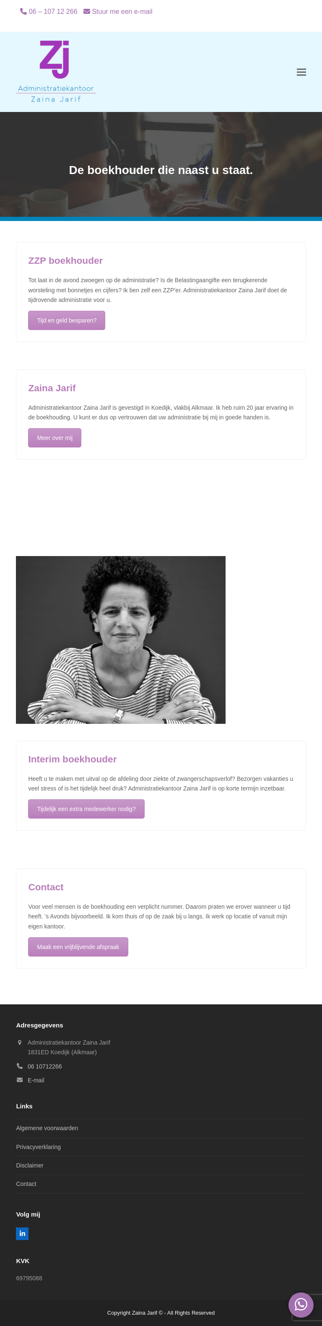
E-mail (36, 1080)
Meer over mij (55, 437)
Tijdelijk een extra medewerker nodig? (86, 809)
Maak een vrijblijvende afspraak (78, 947)
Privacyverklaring (38, 1147)
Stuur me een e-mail (122, 11)
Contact (26, 1183)
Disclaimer (29, 1165)
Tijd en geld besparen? (66, 320)
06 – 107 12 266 (53, 11)
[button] (301, 72)
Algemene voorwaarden (47, 1128)
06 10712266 (45, 1066)
